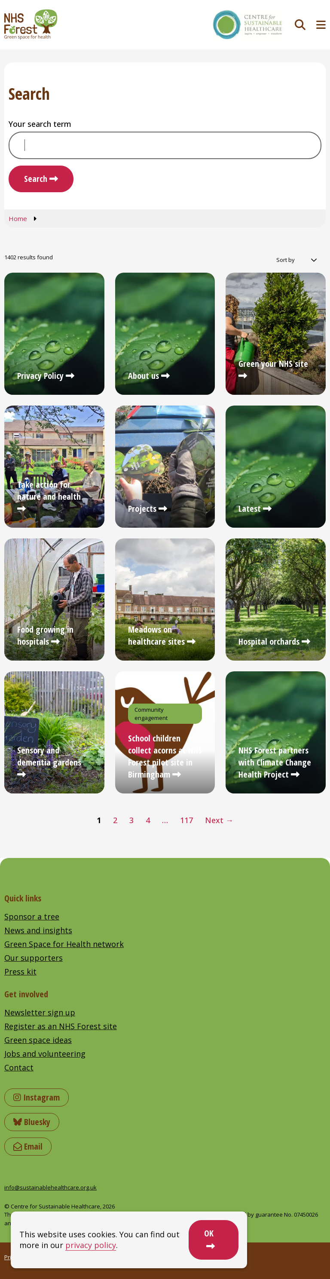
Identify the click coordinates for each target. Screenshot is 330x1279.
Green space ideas (38, 1040)
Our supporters (33, 958)
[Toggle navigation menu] (321, 24)
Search (35, 178)
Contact (19, 1067)
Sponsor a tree (31, 916)
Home (18, 218)
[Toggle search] (300, 24)
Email (28, 1146)
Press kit (20, 971)
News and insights (38, 930)
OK (209, 1233)
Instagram (36, 1097)
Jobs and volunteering (45, 1053)
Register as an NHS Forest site (60, 1026)
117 (186, 820)
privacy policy (90, 1245)
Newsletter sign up (39, 1012)
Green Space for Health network (64, 944)
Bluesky (31, 1122)
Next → (219, 820)
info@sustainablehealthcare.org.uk (50, 1187)
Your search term (40, 124)
